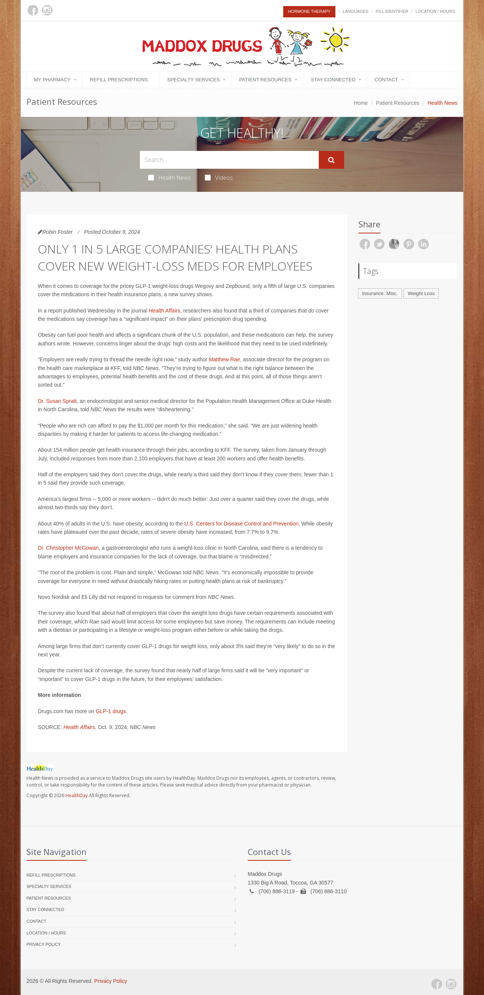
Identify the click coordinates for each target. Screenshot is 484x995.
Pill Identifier (391, 11)
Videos (219, 177)
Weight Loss (421, 293)
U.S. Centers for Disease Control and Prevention (241, 524)
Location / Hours (435, 11)
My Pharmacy (52, 79)
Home (361, 103)
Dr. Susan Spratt (57, 401)
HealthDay (76, 795)
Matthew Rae (224, 359)
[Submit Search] (331, 160)
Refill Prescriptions (119, 79)
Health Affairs (164, 311)
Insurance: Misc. (380, 293)
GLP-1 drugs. (111, 711)
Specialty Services (193, 79)
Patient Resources (265, 79)
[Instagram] (47, 10)
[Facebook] (33, 10)
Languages (355, 11)
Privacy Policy (43, 944)
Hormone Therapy (309, 11)
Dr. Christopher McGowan (68, 548)
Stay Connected (333, 79)
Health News (169, 177)
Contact (386, 79)
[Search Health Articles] (229, 160)
